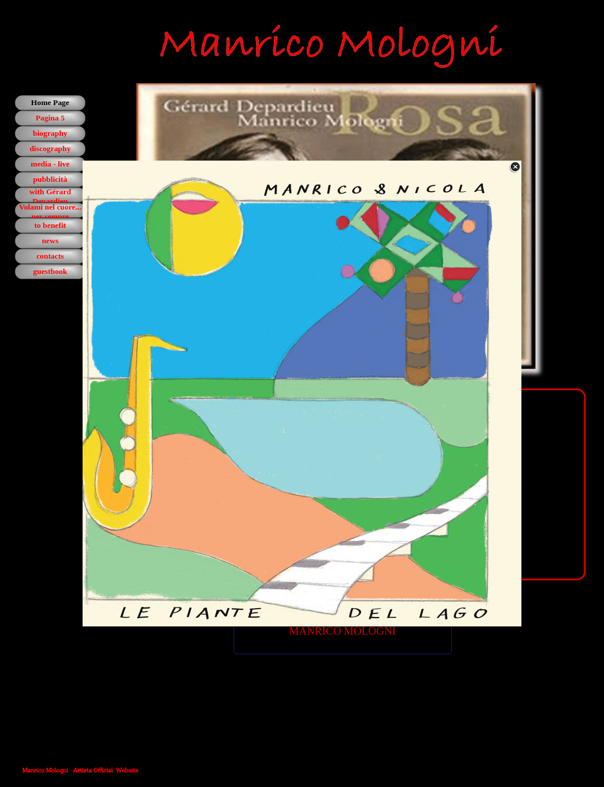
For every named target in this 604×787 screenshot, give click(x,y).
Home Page (50, 102)
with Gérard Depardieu (50, 196)
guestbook (50, 271)
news (50, 240)
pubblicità (50, 179)
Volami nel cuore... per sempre (50, 212)
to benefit (50, 225)
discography (50, 148)
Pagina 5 (49, 117)
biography (50, 133)
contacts (50, 256)
